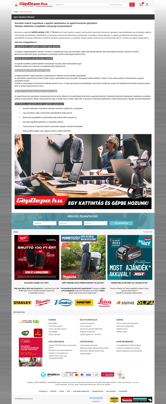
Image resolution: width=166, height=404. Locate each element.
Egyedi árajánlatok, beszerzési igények (129, 351)
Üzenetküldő (123, 391)
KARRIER (53, 391)
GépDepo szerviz (122, 329)
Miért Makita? (53, 323)
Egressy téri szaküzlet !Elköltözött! (91, 329)
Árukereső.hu (96, 401)
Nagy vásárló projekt (26, 12)
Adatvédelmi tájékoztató (81, 391)
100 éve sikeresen (54, 334)
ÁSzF (68, 391)
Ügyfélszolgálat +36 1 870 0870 (90, 334)
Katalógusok (43, 391)
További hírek (147, 232)
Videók (61, 391)
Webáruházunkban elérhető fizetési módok (94, 348)
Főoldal (16, 12)
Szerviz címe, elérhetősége (125, 326)
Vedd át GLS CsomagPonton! (58, 353)
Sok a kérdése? (111, 391)
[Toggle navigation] (16, 5)
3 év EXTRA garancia (55, 326)
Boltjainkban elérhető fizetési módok (92, 351)
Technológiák (53, 332)
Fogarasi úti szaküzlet (87, 323)
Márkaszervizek (122, 332)
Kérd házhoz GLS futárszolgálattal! (60, 350)
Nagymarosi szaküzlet (87, 332)
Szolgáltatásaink (97, 391)
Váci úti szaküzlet (86, 326)
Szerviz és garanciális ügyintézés (127, 323)
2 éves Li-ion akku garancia (57, 329)
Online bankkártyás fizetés (89, 345)
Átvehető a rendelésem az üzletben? (128, 348)
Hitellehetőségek (85, 354)
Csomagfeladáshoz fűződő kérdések (129, 345)
